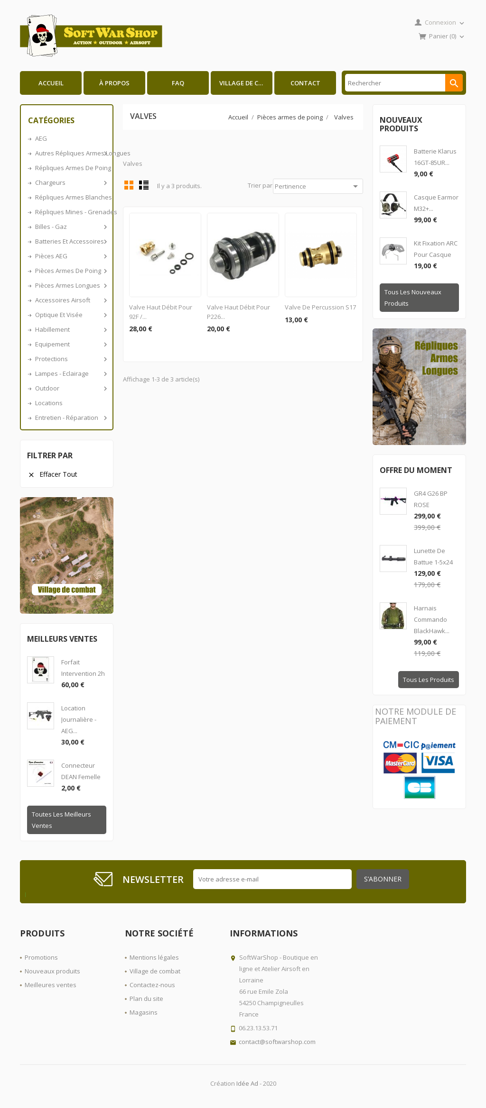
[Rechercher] (404, 82)
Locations (49, 403)
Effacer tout (52, 474)
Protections (70, 358)
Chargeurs (70, 182)
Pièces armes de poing (70, 270)
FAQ (178, 83)
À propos (114, 83)
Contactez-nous (152, 985)
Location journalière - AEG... (78, 719)
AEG (41, 138)
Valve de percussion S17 (320, 307)
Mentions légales (154, 957)
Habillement (70, 329)
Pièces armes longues (70, 285)
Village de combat (245, 83)
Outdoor (70, 388)
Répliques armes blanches (70, 197)
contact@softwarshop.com (277, 1041)
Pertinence (318, 186)
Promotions (41, 957)
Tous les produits (428, 679)
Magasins (144, 1012)
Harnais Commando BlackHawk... (431, 619)
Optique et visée (70, 314)
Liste (144, 185)
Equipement (70, 344)
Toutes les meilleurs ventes (61, 820)
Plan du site (146, 998)
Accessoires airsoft (70, 300)
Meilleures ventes (50, 985)
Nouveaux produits (52, 971)
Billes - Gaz (70, 226)
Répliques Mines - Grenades (70, 212)
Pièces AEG (70, 256)
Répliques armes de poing (70, 167)
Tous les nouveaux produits (412, 298)
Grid (129, 185)
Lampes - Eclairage (70, 373)
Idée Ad (247, 1083)
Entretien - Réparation (70, 417)
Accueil (51, 83)
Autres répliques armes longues (70, 153)
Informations (264, 933)
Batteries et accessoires (70, 241)
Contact (305, 83)
